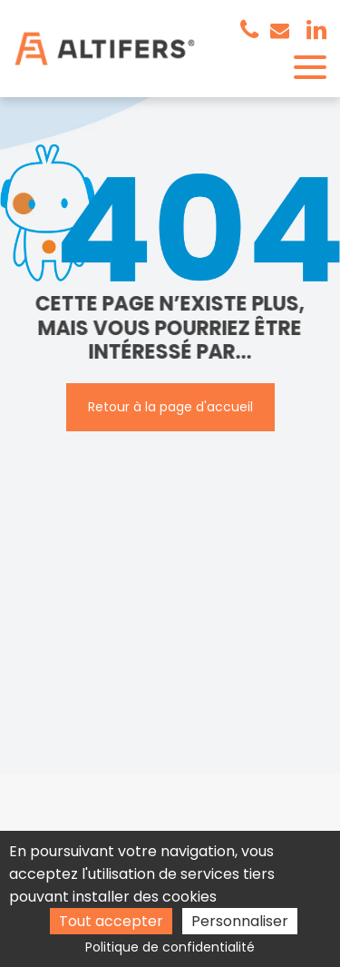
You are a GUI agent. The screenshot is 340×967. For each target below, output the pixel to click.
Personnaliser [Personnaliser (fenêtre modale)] (239, 921)
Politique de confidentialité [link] (170, 947)
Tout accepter (111, 921)
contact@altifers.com (279, 30)
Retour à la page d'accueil (170, 407)
